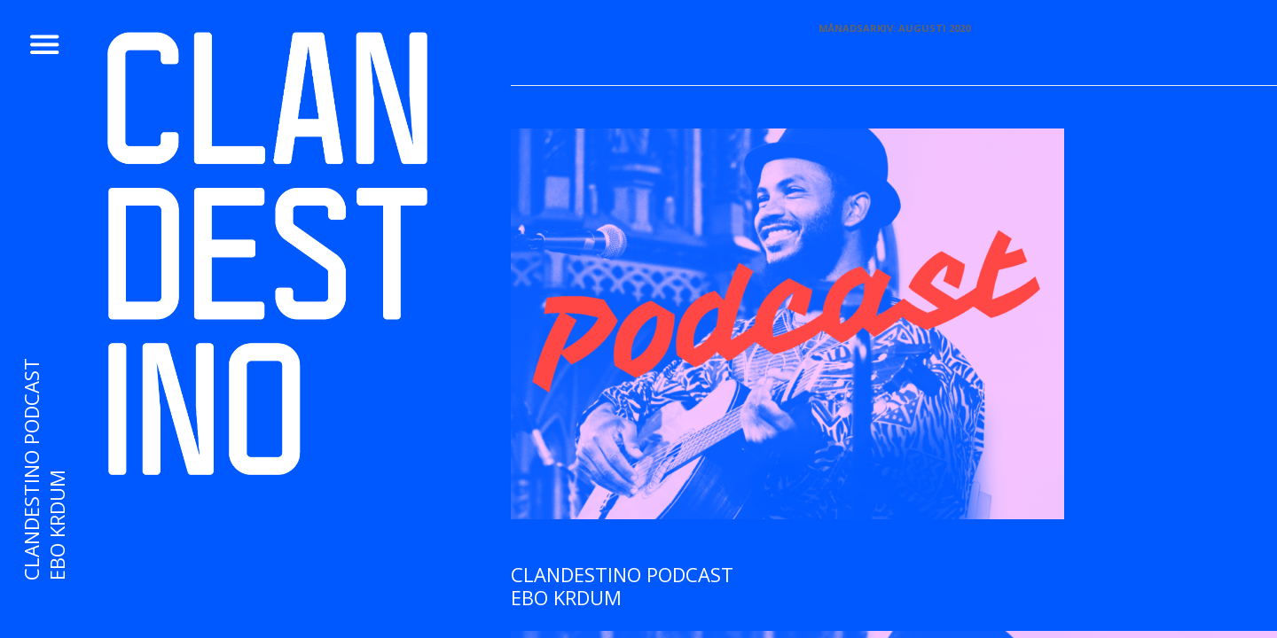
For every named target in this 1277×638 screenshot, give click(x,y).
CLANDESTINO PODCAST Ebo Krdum (622, 586)
